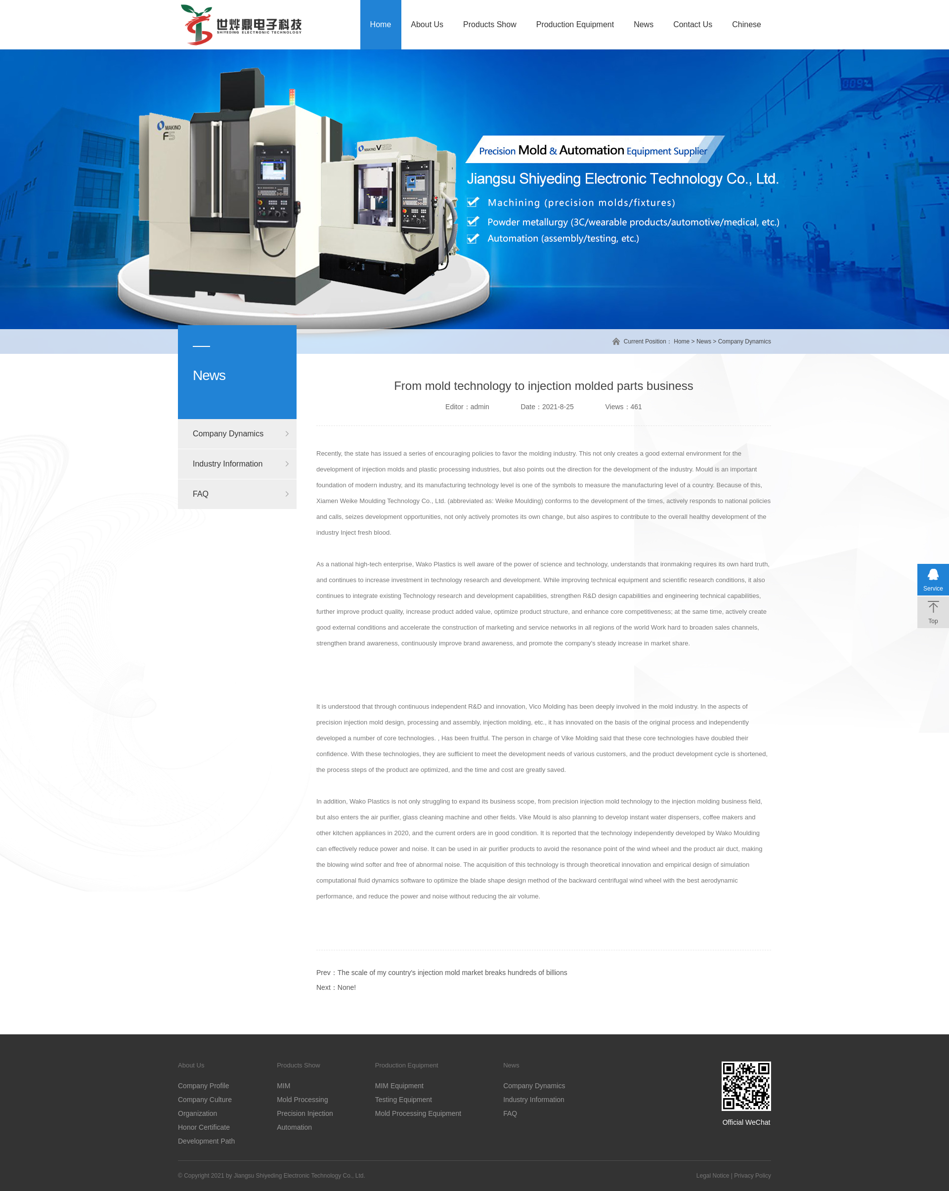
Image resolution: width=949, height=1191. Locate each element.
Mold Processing (302, 1100)
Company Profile (203, 1086)
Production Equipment (575, 24)
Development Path (206, 1141)
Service (933, 588)
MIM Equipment (399, 1086)
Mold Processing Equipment (418, 1113)
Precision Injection (305, 1113)
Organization (197, 1113)
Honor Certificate (204, 1127)
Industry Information (227, 464)
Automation (294, 1127)
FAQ (201, 494)
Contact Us (692, 24)
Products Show (490, 24)
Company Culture (205, 1100)
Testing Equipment (403, 1100)
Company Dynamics (744, 341)
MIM (283, 1086)
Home (380, 24)
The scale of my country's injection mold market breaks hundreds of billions (452, 973)
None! (347, 987)
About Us (427, 24)
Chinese (746, 24)
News (643, 24)
